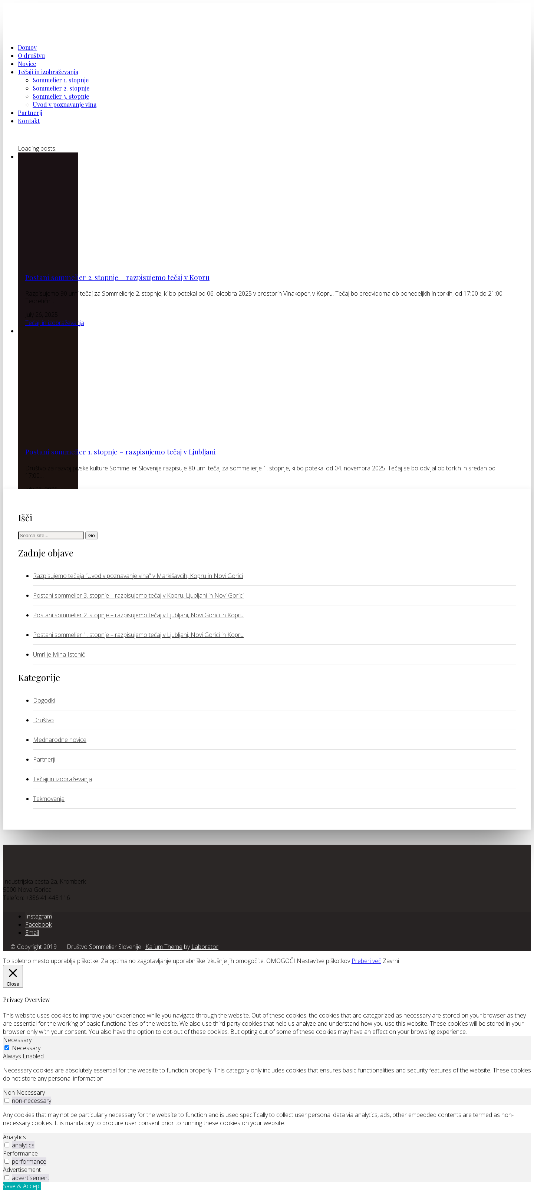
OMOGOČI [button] (280, 961)
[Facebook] (38, 924)
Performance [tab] (20, 1153)
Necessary (26, 1048)
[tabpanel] (267, 1074)
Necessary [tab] (17, 1040)
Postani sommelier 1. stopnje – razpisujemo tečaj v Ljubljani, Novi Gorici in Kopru (138, 635)
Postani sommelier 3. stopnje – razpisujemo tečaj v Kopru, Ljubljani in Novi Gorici (138, 595)
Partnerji (44, 759)
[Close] (13, 976)
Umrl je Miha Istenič (59, 654)
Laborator (204, 947)
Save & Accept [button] (22, 1186)
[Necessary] (6, 1047)
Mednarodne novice (59, 740)
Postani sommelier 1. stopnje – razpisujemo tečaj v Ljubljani (120, 451)
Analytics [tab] (14, 1137)
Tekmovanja (49, 799)
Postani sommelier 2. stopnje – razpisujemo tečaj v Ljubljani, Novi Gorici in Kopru (138, 615)
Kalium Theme (163, 947)
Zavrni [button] (391, 961)
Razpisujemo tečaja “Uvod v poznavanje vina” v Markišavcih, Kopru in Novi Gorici (138, 576)
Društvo (43, 720)
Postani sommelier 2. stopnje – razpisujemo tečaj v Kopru (117, 277)
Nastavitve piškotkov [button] (323, 961)
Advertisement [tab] (22, 1170)
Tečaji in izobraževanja (54, 323)
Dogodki (44, 700)
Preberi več (366, 961)
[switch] (6, 1100)
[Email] (32, 933)
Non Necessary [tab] (24, 1092)
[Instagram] (38, 916)
